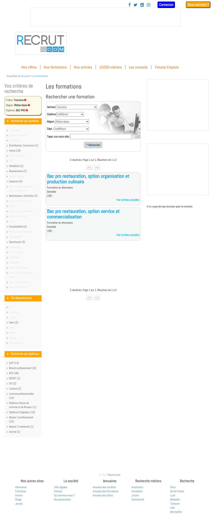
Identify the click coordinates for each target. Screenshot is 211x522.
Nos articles (83, 67)
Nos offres (29, 67)
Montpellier (176, 512)
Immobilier (137, 491)
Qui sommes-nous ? (64, 495)
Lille (172, 507)
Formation (20, 491)
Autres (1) (14, 431)
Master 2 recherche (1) (21, 426)
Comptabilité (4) (18, 226)
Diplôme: (51, 114)
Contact (58, 491)
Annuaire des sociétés (104, 487)
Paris (173, 487)
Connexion (166, 4)
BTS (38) (14, 373)
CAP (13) (14, 363)
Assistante (137, 487)
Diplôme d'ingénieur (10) (22, 412)
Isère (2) (13, 322)
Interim (19, 495)
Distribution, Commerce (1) (23, 145)
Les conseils (138, 67)
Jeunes (19, 503)
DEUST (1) (14, 378)
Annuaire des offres (103, 495)
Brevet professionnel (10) (22, 368)
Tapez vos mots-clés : (58, 136)
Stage (18, 499)
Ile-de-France (177, 491)
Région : (51, 121)
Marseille (175, 499)
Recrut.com (114, 475)
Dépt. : (50, 129)
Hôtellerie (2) (16, 166)
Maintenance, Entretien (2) (23, 196)
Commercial (137, 499)
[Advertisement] (93, 265)
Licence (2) (15, 388)
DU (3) (12, 383)
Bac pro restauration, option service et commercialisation (83, 214)
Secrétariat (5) (17, 242)
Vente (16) (15, 150)
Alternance (21, 487)
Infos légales (60, 487)
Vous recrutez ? (198, 4)
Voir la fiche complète (127, 200)
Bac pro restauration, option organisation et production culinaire (88, 179)
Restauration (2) (18, 171)
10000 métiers (110, 67)
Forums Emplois (167, 67)
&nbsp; (105, 17)
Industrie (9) (15, 181)
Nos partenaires (62, 499)
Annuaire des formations (105, 491)
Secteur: (51, 107)
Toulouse (174, 503)
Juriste (135, 495)
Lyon (172, 495)
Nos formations (55, 67)
